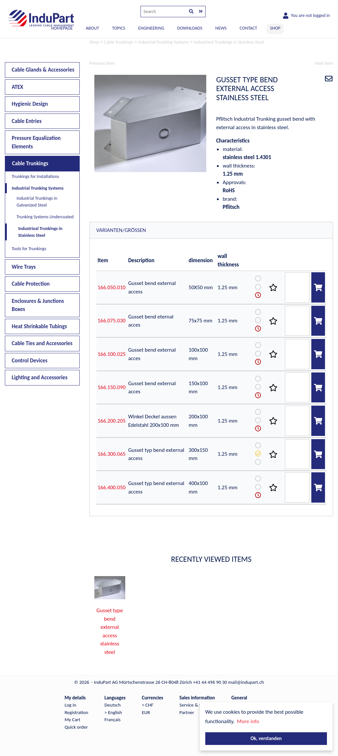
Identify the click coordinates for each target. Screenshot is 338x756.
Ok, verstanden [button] (266, 738)
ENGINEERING (151, 28)
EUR (146, 712)
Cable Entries (27, 121)
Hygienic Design (30, 104)
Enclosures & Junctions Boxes (38, 305)
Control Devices (29, 360)
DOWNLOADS (189, 28)
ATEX (17, 87)
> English (113, 712)
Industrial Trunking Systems (37, 188)
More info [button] (248, 721)
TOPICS (118, 28)
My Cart (72, 719)
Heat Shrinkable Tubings (39, 326)
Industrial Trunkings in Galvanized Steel (37, 202)
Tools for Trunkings (29, 248)
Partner (187, 712)
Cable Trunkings (30, 163)
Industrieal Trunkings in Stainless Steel (40, 232)
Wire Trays (24, 266)
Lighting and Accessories (39, 377)
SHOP (275, 28)
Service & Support (197, 705)
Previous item (102, 63)
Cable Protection (31, 283)
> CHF (147, 705)
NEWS (221, 28)
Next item (324, 63)
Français (112, 719)
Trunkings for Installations (35, 176)
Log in (70, 705)
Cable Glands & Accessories (43, 69)
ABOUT (92, 28)
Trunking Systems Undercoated (45, 217)
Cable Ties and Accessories (42, 343)
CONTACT (248, 28)
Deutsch (112, 705)
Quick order (76, 727)
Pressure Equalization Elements (36, 142)
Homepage (62, 28)
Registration (76, 712)
